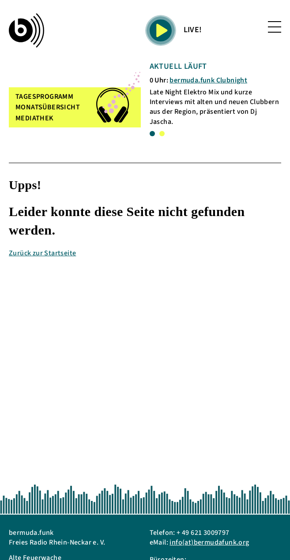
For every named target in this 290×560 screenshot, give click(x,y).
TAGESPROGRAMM (44, 96)
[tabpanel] (216, 94)
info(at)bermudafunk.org (209, 542)
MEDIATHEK (34, 118)
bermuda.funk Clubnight (208, 80)
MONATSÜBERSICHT (47, 107)
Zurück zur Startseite (42, 253)
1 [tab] (152, 133)
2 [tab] (162, 133)
